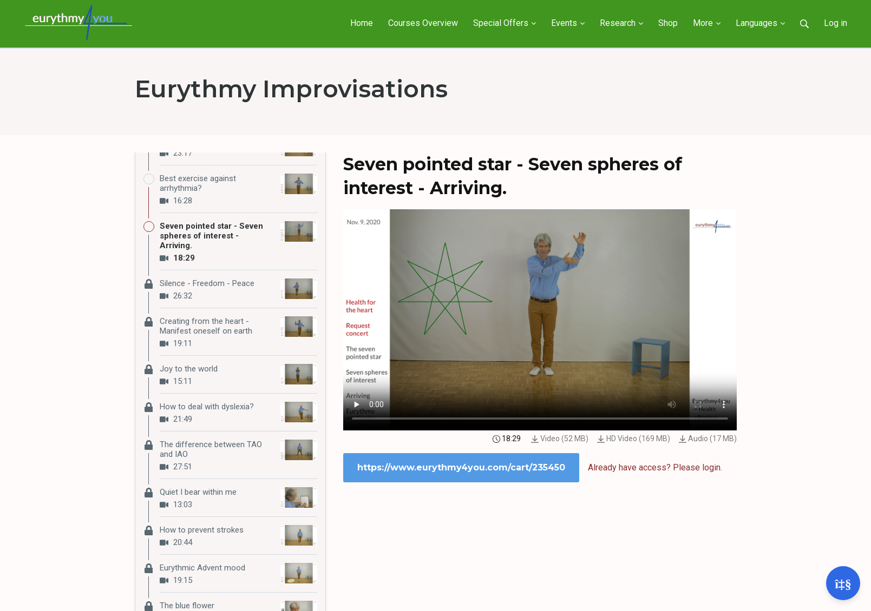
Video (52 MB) (559, 438)
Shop (668, 23)
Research (621, 23)
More (707, 23)
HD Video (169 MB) (633, 438)
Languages (760, 23)
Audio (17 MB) (708, 438)
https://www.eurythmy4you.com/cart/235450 (461, 467)
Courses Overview (423, 23)
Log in (835, 23)
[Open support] (843, 583)
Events (568, 23)
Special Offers (504, 23)
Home (361, 23)
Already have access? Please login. (655, 467)
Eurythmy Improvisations (291, 88)
